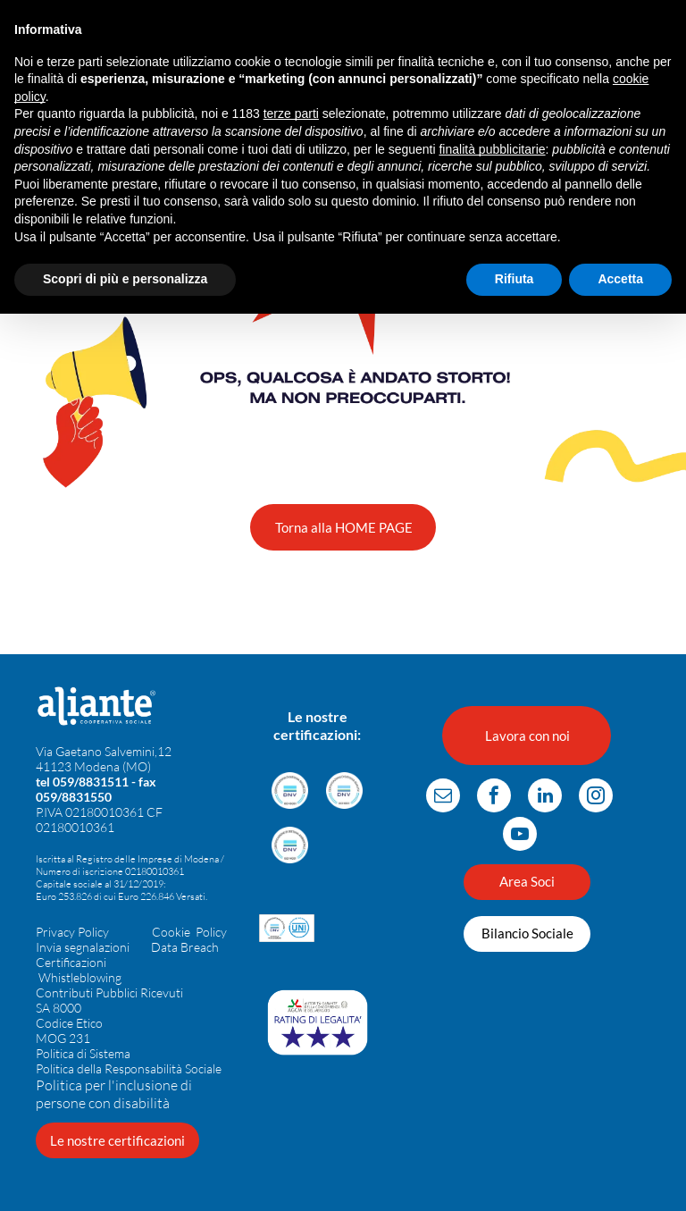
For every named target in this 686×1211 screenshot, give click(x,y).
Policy (211, 931)
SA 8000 (58, 1007)
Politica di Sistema (83, 1053)
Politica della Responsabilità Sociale (129, 1068)
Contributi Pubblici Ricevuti (109, 992)
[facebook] (494, 797)
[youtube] (520, 836)
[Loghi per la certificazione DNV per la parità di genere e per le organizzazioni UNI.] (286, 927)
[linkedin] (545, 797)
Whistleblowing (79, 977)
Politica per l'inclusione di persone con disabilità (114, 1094)
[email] (443, 797)
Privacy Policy (72, 931)
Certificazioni (71, 962)
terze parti (291, 113)
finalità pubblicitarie (492, 149)
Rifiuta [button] (514, 279)
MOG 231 (63, 1038)
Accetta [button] (620, 279)
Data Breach (185, 947)
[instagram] (596, 797)
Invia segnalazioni (83, 947)
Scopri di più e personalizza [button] (125, 279)
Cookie (171, 931)
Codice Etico (69, 1022)
